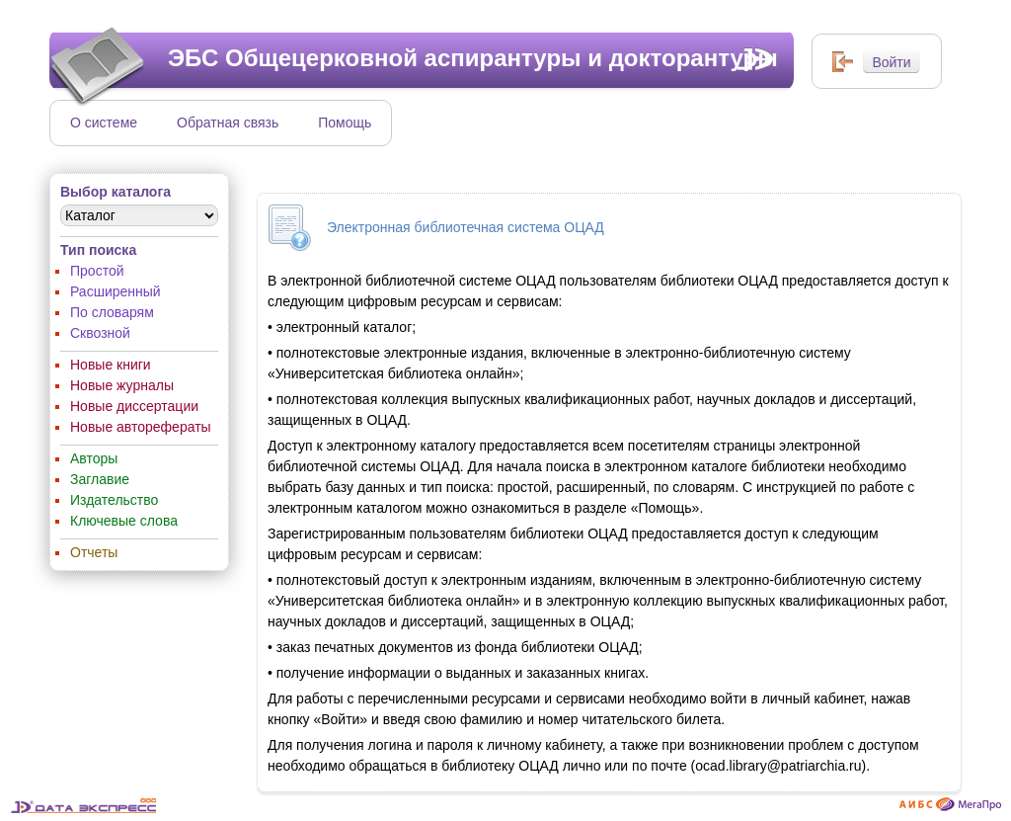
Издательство (114, 500)
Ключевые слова (124, 521)
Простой (97, 271)
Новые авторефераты (140, 427)
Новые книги (110, 364)
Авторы (93, 458)
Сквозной (100, 333)
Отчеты (93, 552)
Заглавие (99, 479)
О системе (103, 122)
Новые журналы (122, 385)
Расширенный (115, 291)
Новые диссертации (134, 406)
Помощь (344, 122)
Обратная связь (227, 122)
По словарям (112, 312)
